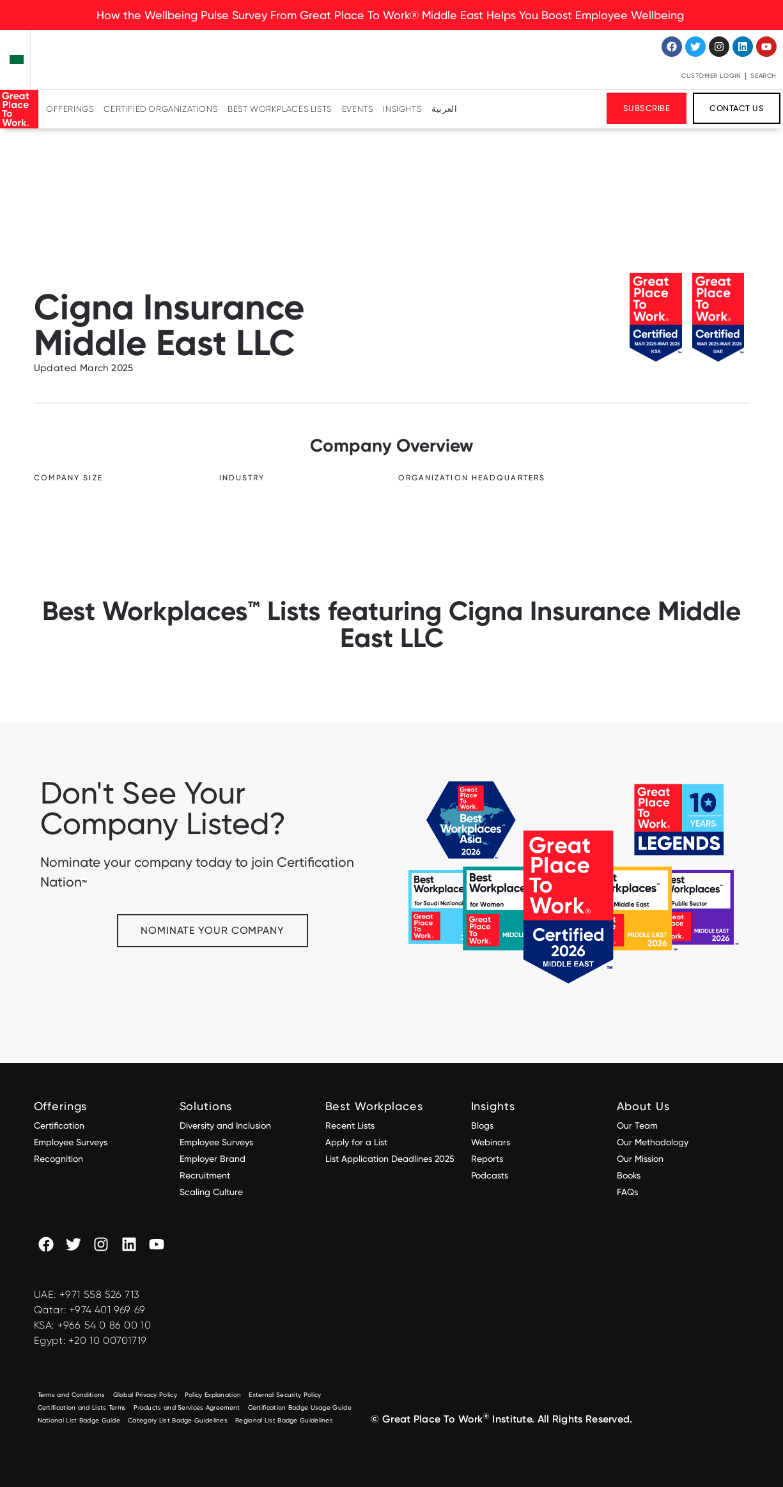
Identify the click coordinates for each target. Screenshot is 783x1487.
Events (357, 109)
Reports (487, 1159)
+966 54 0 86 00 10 (104, 1325)
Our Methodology (654, 1142)
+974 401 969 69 (107, 1310)
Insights (402, 109)
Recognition (58, 1159)
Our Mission (640, 1159)
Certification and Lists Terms (82, 1407)
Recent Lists (350, 1125)
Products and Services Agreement (187, 1407)
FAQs (627, 1192)
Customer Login (711, 75)
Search (763, 75)
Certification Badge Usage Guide (300, 1407)
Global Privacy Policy (145, 1394)
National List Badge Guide (79, 1420)
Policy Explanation (213, 1394)
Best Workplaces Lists (280, 109)
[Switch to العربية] (444, 109)
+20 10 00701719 (107, 1340)
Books (628, 1175)
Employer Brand (212, 1159)
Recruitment (205, 1175)
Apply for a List (356, 1142)
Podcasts (489, 1175)
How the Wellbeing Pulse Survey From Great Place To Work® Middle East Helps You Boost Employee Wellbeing (392, 15)
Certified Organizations (160, 109)
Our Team (637, 1125)
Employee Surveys (70, 1142)
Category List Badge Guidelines (178, 1420)
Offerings (69, 109)
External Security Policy (285, 1394)
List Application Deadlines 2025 (389, 1159)
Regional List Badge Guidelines (284, 1420)
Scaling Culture (211, 1192)
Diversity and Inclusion (225, 1125)
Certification (59, 1125)
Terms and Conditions (71, 1394)
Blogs (482, 1125)
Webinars (490, 1142)
